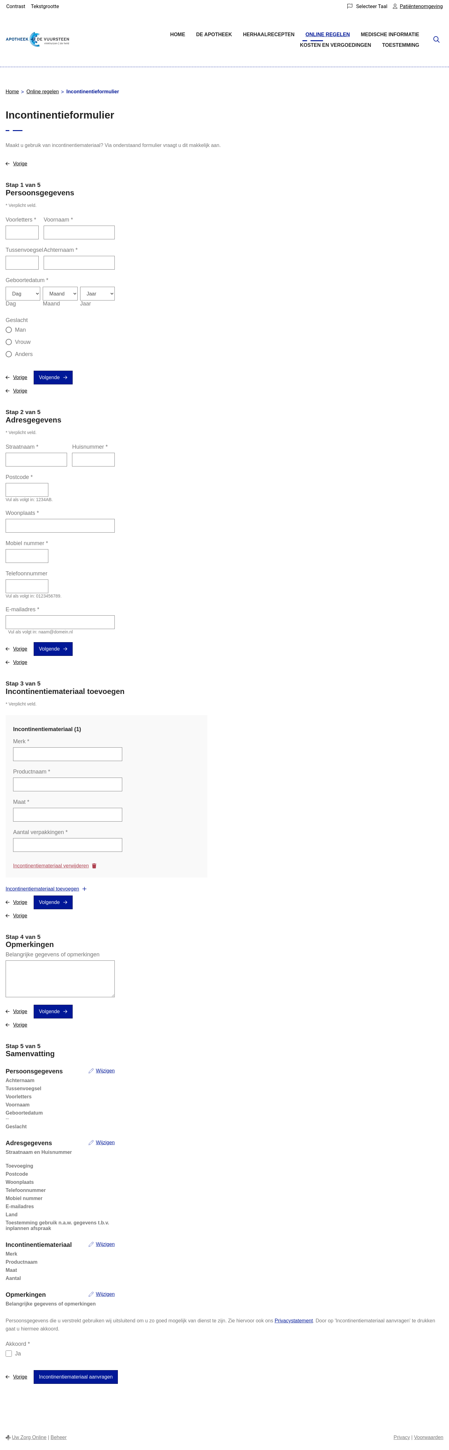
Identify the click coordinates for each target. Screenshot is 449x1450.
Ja (18, 1353)
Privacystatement (294, 1320)
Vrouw (23, 342)
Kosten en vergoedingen (335, 45)
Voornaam (58, 220)
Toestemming (400, 45)
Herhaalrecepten (268, 34)
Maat (21, 802)
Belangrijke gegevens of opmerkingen (52, 954)
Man (20, 330)
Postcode (19, 477)
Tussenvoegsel (24, 250)
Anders (24, 354)
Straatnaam (22, 447)
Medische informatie (390, 34)
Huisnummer (90, 447)
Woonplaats (22, 513)
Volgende (49, 377)
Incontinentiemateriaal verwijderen (51, 865)
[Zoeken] (436, 40)
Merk (21, 741)
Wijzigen (105, 1070)
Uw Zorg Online (29, 1437)
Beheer (59, 1437)
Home (177, 34)
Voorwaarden (428, 1437)
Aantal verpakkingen (40, 832)
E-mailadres (22, 609)
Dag (11, 303)
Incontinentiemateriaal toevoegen (42, 888)
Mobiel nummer (27, 543)
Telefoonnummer (26, 573)
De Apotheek (214, 34)
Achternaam (61, 250)
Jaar (85, 303)
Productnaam (31, 772)
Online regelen (328, 34)
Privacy (401, 1437)
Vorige (20, 163)
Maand (51, 303)
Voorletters (21, 220)
